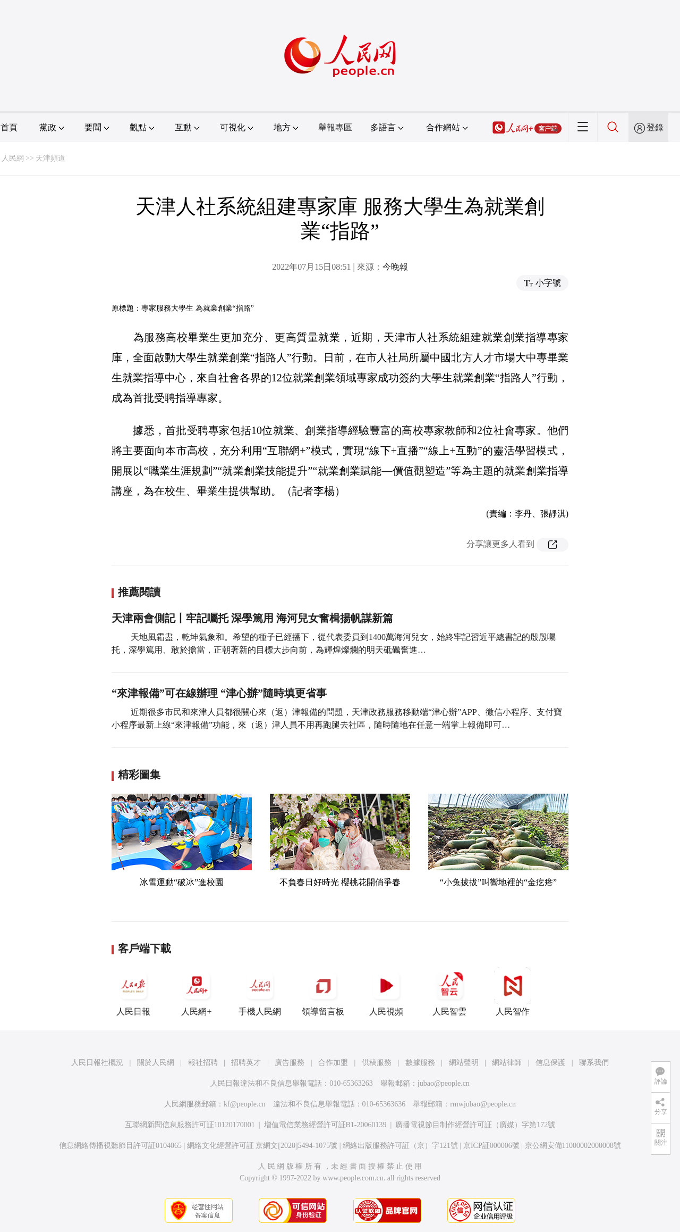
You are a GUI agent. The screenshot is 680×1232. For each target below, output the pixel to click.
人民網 (13, 158)
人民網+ (196, 991)
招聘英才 (246, 1063)
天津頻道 (50, 158)
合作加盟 (333, 1063)
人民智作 (512, 991)
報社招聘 (203, 1063)
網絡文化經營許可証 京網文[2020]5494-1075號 (262, 1146)
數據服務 (420, 1063)
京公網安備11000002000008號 (573, 1146)
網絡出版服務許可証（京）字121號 (400, 1146)
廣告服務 (289, 1063)
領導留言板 (323, 991)
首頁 (9, 127)
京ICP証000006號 (491, 1146)
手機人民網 (260, 991)
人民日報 (133, 991)
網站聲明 (464, 1063)
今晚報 (395, 266)
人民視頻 (386, 991)
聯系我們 (594, 1063)
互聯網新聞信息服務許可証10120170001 (190, 1125)
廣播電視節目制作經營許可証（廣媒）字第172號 (475, 1125)
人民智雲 (449, 991)
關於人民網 (155, 1063)
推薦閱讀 (139, 592)
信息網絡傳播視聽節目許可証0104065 (120, 1146)
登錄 (655, 127)
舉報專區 (335, 127)
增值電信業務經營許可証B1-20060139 (325, 1125)
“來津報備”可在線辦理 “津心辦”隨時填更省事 (219, 693)
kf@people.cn (245, 1104)
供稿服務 (377, 1063)
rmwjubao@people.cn (483, 1104)
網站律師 (507, 1063)
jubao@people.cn (444, 1083)
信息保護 (550, 1063)
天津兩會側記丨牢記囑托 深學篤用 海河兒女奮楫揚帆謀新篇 (252, 618)
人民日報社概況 (97, 1063)
